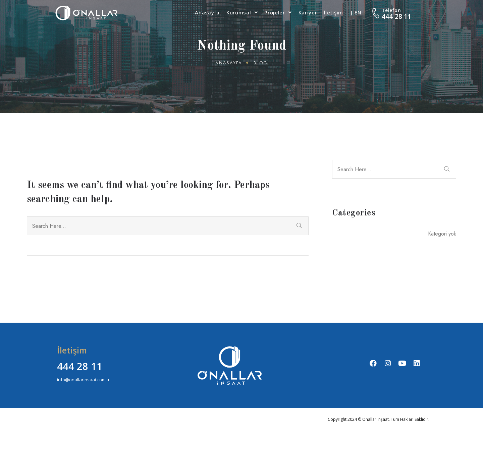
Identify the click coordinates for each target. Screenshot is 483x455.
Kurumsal (242, 12)
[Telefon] (376, 13)
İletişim (333, 12)
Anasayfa (207, 12)
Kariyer (308, 12)
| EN (356, 12)
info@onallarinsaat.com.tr (83, 380)
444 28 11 (397, 16)
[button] (242, 12)
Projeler (277, 12)
